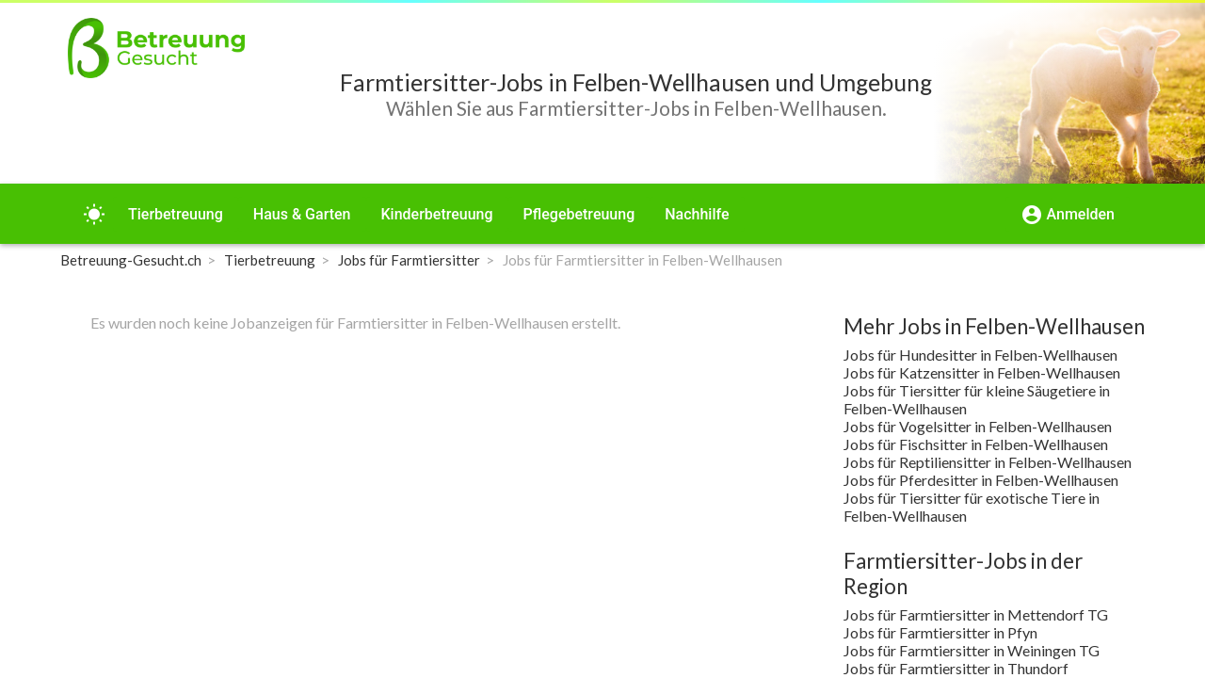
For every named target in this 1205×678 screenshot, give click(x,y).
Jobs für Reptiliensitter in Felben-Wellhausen (988, 462)
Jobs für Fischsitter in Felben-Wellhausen (976, 444)
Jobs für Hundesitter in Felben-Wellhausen (980, 354)
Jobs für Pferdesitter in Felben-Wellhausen (981, 480)
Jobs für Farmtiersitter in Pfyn (940, 632)
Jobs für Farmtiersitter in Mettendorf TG (976, 614)
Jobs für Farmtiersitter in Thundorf (956, 668)
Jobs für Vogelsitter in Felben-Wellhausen (978, 426)
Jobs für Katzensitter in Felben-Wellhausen (982, 372)
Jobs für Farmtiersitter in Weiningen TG (972, 650)
